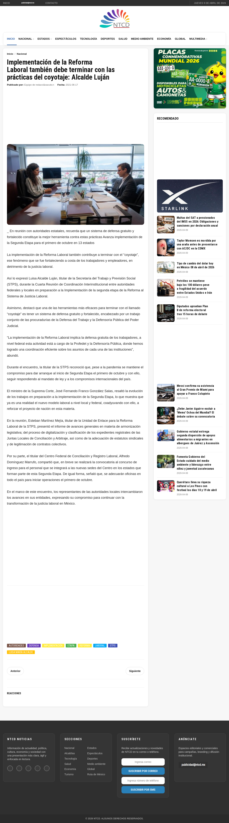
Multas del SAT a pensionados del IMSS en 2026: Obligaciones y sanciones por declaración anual (197, 221)
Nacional (25, 38)
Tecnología (88, 38)
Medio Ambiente (142, 38)
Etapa (71, 645)
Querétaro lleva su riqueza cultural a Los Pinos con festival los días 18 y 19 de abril (197, 486)
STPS (113, 645)
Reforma (85, 645)
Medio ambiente (96, 763)
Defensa (34, 645)
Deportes (108, 38)
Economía (164, 38)
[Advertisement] (75, 117)
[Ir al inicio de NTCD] (114, 19)
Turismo (69, 774)
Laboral (100, 645)
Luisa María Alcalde (21, 652)
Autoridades (16, 645)
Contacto (51, 3)
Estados (44, 38)
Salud (123, 38)
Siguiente (135, 671)
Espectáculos (65, 38)
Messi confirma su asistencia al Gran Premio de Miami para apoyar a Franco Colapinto (195, 389)
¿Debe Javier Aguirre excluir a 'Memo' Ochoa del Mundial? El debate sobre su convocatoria (196, 412)
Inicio (6, 3)
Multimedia (197, 38)
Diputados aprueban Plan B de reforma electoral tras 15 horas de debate (192, 310)
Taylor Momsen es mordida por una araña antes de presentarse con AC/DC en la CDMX (197, 244)
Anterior (15, 671)
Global (180, 38)
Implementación (53, 645)
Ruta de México (96, 774)
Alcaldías (69, 753)
